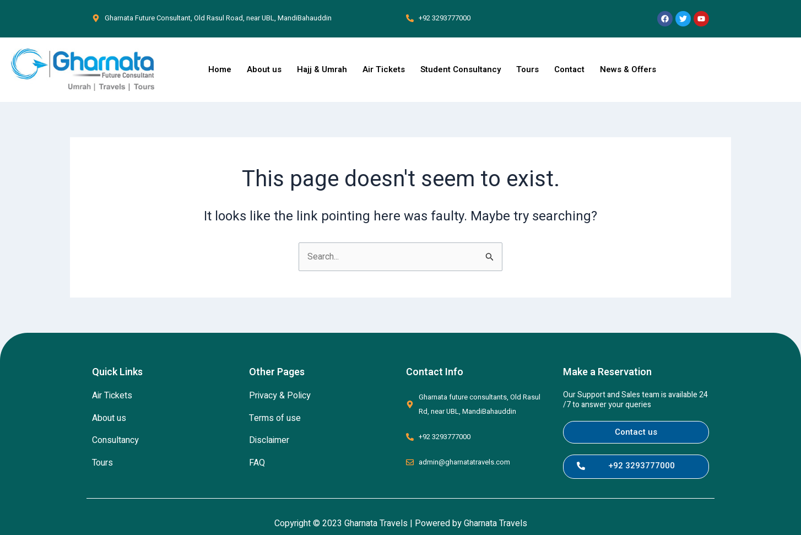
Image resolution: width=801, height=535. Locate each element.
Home (219, 69)
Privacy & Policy (280, 395)
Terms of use (275, 418)
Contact (569, 69)
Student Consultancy (460, 69)
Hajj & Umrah (322, 69)
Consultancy (115, 440)
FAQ (257, 463)
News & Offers (628, 69)
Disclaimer (269, 440)
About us (264, 69)
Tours (527, 69)
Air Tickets (383, 69)
